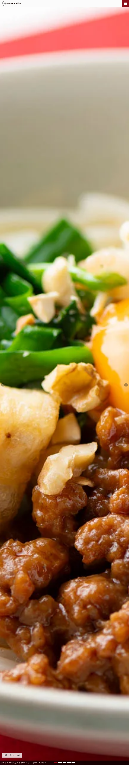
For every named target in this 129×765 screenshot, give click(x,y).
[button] (55, 762)
